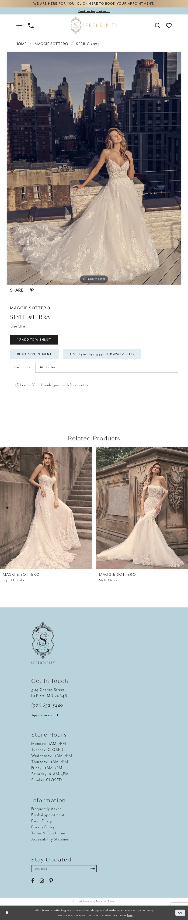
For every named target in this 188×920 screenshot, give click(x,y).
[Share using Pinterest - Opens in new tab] (32, 290)
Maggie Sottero (51, 44)
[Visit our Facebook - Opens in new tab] (32, 881)
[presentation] (46, 508)
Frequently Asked (46, 808)
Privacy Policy (43, 827)
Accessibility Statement (51, 839)
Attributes (47, 367)
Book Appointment (34, 354)
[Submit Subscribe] (93, 868)
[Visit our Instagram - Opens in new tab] (42, 881)
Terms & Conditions (48, 833)
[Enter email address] (64, 868)
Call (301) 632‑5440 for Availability (102, 354)
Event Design (42, 821)
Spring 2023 (88, 44)
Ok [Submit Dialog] (180, 913)
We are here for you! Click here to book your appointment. (94, 4)
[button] (19, 25)
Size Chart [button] (19, 326)
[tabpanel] (94, 168)
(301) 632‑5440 (47, 705)
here (129, 915)
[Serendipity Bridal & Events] (94, 25)
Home (21, 44)
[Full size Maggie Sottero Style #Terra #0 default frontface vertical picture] (94, 168)
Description (23, 367)
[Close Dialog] (7, 913)
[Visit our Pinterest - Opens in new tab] (51, 881)
